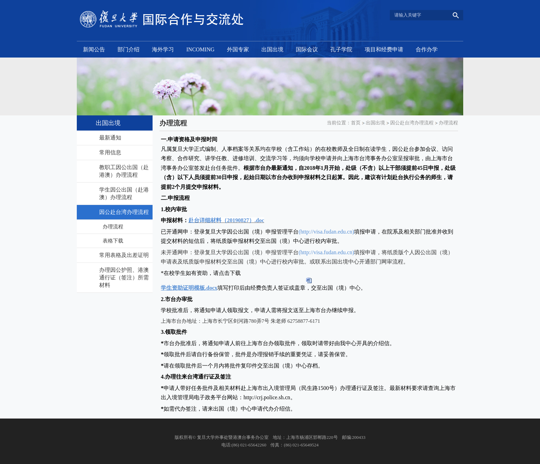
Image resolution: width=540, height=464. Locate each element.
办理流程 (448, 122)
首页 (356, 122)
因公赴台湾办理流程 (412, 122)
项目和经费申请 (384, 49)
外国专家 (238, 49)
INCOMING (200, 49)
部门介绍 (128, 49)
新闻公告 (94, 49)
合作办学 (427, 49)
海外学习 (163, 49)
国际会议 (307, 49)
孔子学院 (341, 49)
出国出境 (272, 49)
